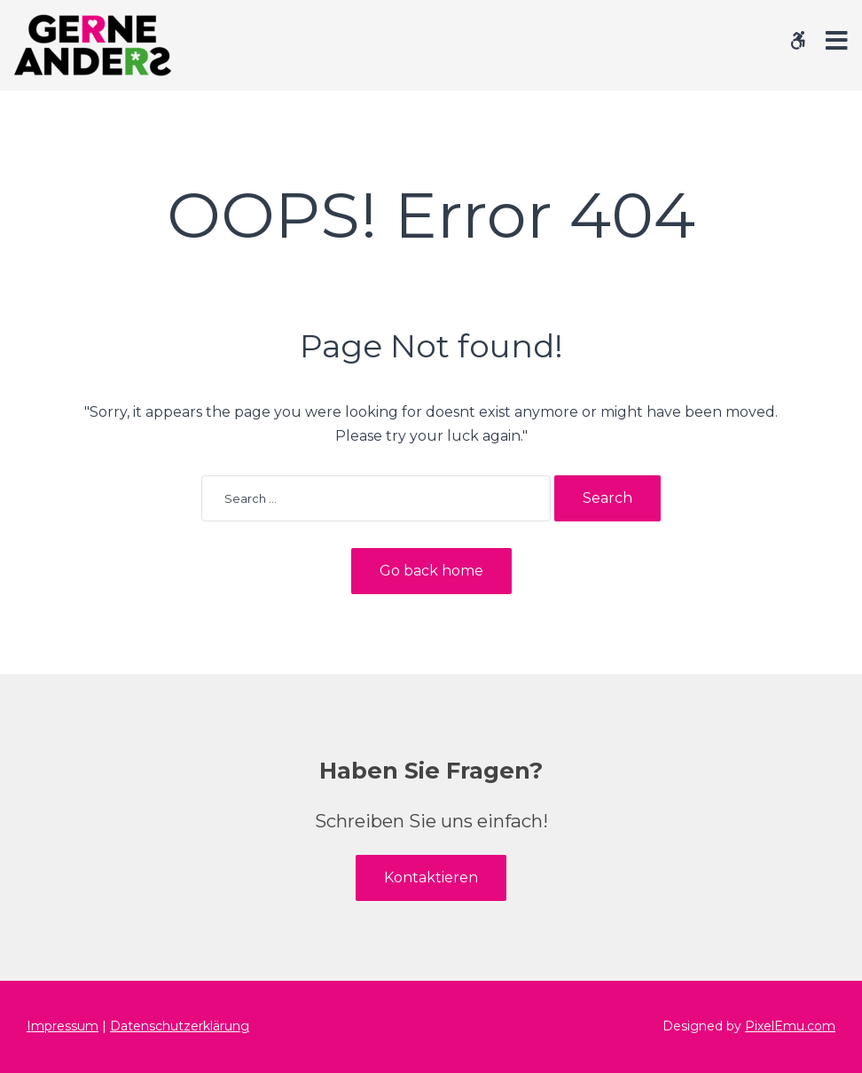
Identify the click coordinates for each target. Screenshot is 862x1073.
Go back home (431, 570)
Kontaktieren (431, 877)
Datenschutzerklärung (179, 1026)
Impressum (62, 1026)
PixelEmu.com (790, 1026)
